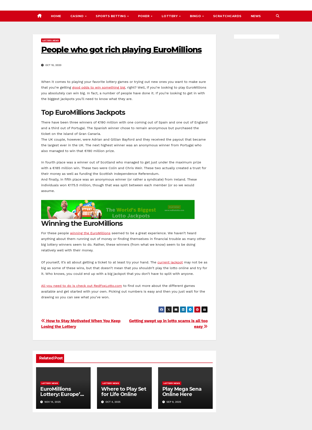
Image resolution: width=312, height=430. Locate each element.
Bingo (196, 16)
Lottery (170, 16)
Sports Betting (111, 16)
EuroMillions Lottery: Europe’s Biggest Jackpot (61, 394)
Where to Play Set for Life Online (123, 391)
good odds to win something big (98, 87)
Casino (77, 16)
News (256, 16)
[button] (277, 16)
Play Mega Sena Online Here (182, 391)
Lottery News (50, 40)
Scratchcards (227, 16)
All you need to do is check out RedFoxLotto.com (81, 286)
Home (56, 16)
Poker (144, 16)
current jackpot (170, 262)
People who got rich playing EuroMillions (121, 50)
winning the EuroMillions (90, 233)
